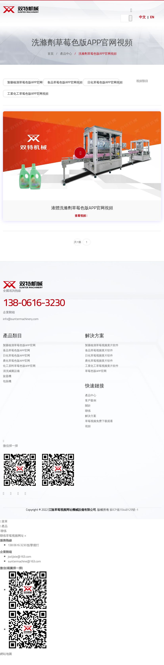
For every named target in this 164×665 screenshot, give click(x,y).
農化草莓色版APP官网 (16, 360)
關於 (88, 405)
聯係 (88, 410)
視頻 (88, 426)
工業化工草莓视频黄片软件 (101, 365)
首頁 (51, 53)
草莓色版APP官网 (95, 370)
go (130, 18)
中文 (142, 17)
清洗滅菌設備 (11, 370)
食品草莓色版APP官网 (16, 350)
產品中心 (66, 53)
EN (152, 17)
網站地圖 (6, 654)
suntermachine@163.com (24, 561)
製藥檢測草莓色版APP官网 (19, 345)
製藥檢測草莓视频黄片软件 (101, 345)
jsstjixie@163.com (19, 556)
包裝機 (7, 381)
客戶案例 (90, 400)
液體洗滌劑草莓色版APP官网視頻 (82, 208)
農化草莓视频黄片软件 (99, 360)
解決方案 (90, 415)
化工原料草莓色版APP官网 (19, 365)
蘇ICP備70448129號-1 (124, 509)
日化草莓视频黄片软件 (99, 355)
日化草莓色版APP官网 (16, 355)
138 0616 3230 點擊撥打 (23, 545)
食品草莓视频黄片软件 (99, 350)
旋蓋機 (7, 376)
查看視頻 (81, 215)
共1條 (77, 241)
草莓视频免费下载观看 (99, 421)
